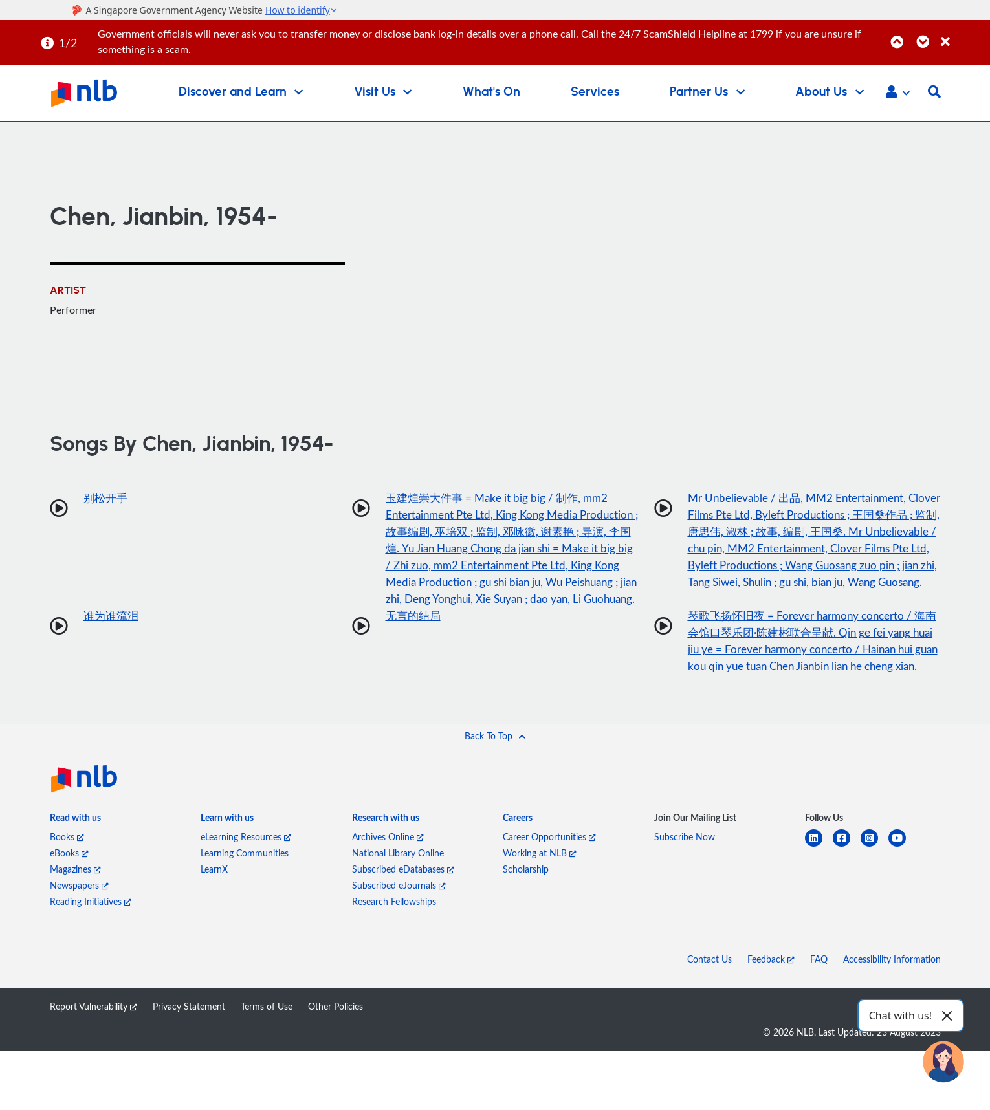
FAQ (819, 1018)
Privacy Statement (189, 1065)
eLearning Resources (246, 895)
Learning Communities (245, 912)
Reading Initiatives (90, 960)
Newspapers (79, 944)
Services (595, 92)
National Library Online (398, 912)
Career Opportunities (549, 895)
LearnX (214, 928)
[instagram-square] (874, 904)
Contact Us (709, 1018)
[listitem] (75, 878)
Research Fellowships (394, 960)
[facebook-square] (847, 904)
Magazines (75, 928)
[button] (898, 93)
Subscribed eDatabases (403, 928)
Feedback (771, 1018)
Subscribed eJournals (399, 944)
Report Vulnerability (93, 1065)
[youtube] (902, 904)
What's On (491, 92)
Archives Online (388, 895)
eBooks (69, 912)
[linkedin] (819, 904)
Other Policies (335, 1065)
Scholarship (526, 928)
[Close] (963, 34)
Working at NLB (540, 912)
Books (67, 895)
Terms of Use (266, 1065)
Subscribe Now (684, 895)
